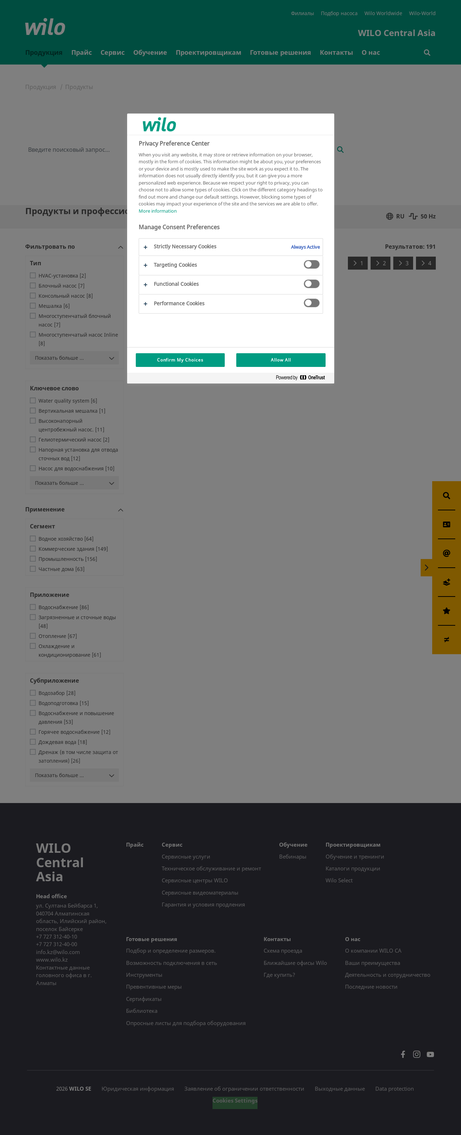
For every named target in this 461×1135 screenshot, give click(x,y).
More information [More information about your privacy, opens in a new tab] (158, 211)
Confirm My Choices (180, 360)
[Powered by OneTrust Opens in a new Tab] (303, 378)
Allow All (281, 360)
